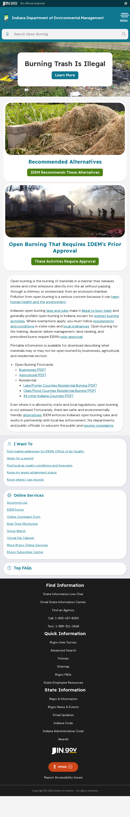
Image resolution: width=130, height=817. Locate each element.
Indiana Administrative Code (63, 731)
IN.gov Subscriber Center (25, 552)
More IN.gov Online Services (27, 545)
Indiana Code (63, 723)
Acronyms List (17, 503)
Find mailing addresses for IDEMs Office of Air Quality (45, 451)
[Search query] (65, 34)
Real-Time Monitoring (22, 524)
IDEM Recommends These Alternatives (65, 172)
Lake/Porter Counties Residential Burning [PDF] (60, 385)
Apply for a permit (20, 458)
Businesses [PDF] (32, 369)
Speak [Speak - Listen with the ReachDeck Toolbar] (62, 767)
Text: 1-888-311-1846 (63, 626)
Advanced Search (63, 650)
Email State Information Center (63, 602)
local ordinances (76, 326)
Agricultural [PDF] (32, 375)
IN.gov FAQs (63, 674)
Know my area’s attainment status (32, 472)
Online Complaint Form (23, 517)
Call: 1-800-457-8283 (63, 618)
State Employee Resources (63, 682)
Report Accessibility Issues (63, 777)
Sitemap (63, 666)
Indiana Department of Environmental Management (58, 18)
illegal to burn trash (97, 310)
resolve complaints (98, 425)
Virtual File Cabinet (20, 538)
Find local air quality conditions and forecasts (39, 465)
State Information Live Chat (63, 594)
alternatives (32, 415)
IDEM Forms (15, 510)
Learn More (65, 75)
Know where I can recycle (25, 479)
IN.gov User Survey (63, 642)
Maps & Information (63, 699)
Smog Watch (16, 531)
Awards (63, 739)
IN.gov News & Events (63, 707)
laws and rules (57, 310)
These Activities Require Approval (65, 261)
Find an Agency (63, 610)
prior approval (71, 336)
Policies (63, 658)
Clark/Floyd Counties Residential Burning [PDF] (59, 390)
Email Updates (63, 715)
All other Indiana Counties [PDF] (48, 396)
